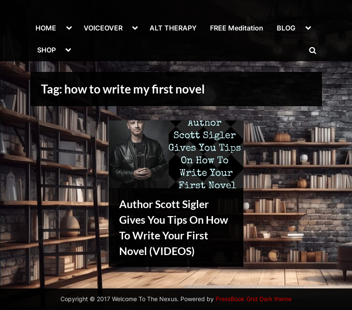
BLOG (286, 28)
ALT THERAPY (173, 28)
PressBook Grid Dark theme (254, 299)
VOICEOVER (103, 28)
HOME (45, 28)
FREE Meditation (236, 28)
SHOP (46, 50)
